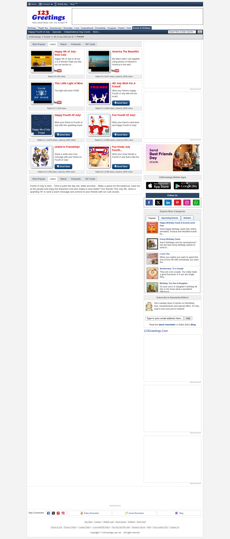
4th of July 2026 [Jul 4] (63, 37)
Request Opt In (138, 527)
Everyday (68, 28)
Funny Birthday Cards (170, 239)
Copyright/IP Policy (101, 527)
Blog (72, 4)
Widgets (131, 522)
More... (96, 32)
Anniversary (56, 28)
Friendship (100, 28)
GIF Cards (90, 44)
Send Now (120, 103)
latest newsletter (167, 324)
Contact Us (174, 527)
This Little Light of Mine (69, 83)
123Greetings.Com (156, 330)
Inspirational (87, 28)
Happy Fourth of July (39, 32)
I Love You (165, 254)
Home (33, 4)
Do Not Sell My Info (121, 527)
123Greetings (35, 37)
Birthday (32, 28)
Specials (56, 32)
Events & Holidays (142, 28)
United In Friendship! (67, 146)
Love (77, 28)
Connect (46, 4)
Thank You (43, 28)
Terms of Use (56, 527)
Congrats (111, 28)
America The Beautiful (125, 51)
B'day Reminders (89, 513)
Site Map (88, 522)
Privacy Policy (70, 527)
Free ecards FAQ (160, 527)
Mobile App (62, 4)
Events (47, 37)
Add (188, 318)
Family (121, 28)
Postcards (76, 44)
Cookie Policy (85, 527)
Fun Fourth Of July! (123, 115)
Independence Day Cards (77, 32)
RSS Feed (141, 522)
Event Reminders (134, 513)
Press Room (121, 522)
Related (187, 218)
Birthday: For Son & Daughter (174, 283)
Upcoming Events (169, 218)
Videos (63, 44)
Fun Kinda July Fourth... (121, 148)
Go (200, 32)
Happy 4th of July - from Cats (66, 53)
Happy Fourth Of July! (68, 115)
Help (149, 527)
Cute (128, 28)
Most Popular (39, 44)
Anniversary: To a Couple (171, 268)
